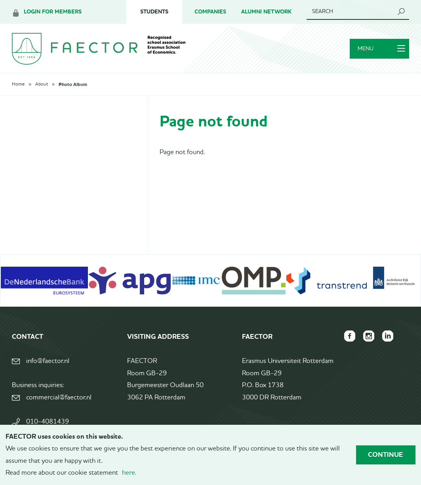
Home (18, 84)
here (128, 473)
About (41, 84)
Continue (385, 454)
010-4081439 (47, 421)
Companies (210, 11)
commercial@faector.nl (58, 397)
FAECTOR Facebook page (349, 336)
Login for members (53, 11)
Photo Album (73, 84)
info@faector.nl (47, 361)
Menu (381, 49)
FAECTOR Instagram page (368, 336)
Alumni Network (266, 11)
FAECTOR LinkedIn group (387, 336)
